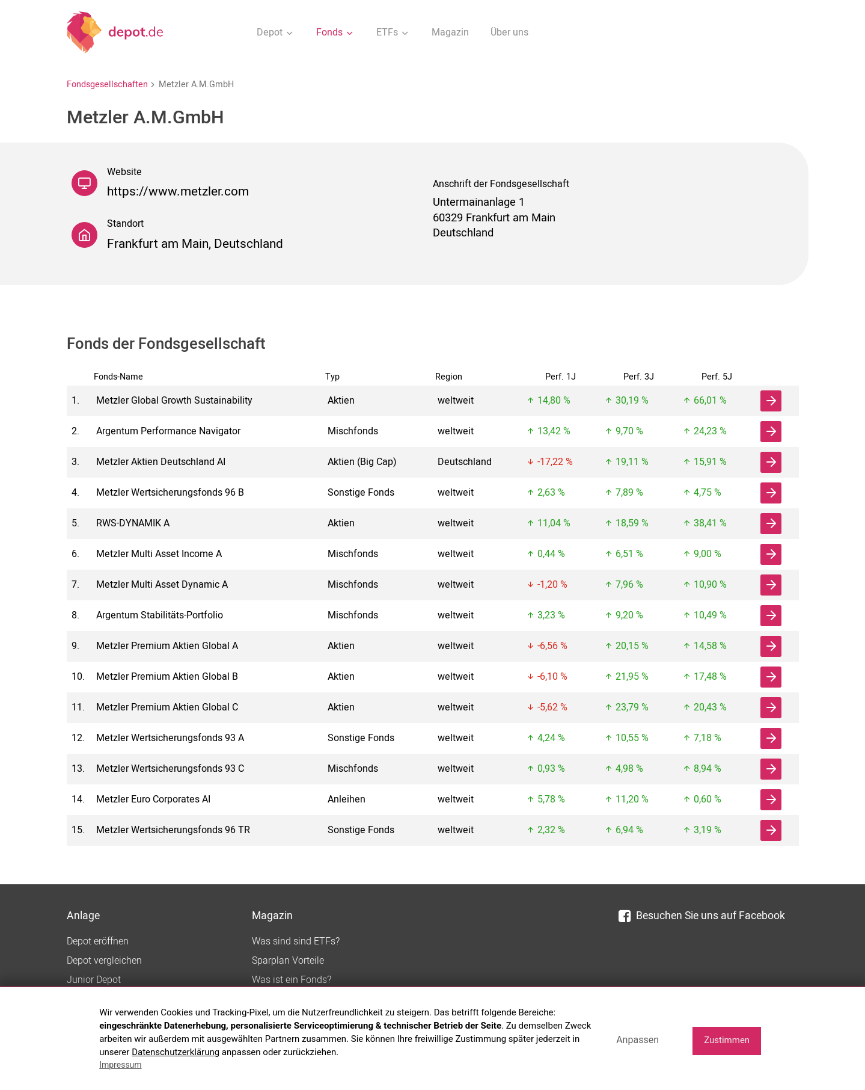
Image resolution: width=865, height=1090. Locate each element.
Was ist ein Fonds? (291, 980)
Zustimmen (727, 1040)
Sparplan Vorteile (288, 960)
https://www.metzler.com (178, 191)
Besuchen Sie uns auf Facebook (702, 915)
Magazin (450, 32)
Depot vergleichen (104, 960)
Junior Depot (94, 980)
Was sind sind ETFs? (296, 941)
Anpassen (637, 1039)
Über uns (509, 32)
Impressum (120, 1065)
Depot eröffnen (98, 941)
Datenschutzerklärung (175, 1052)
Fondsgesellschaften (107, 84)
